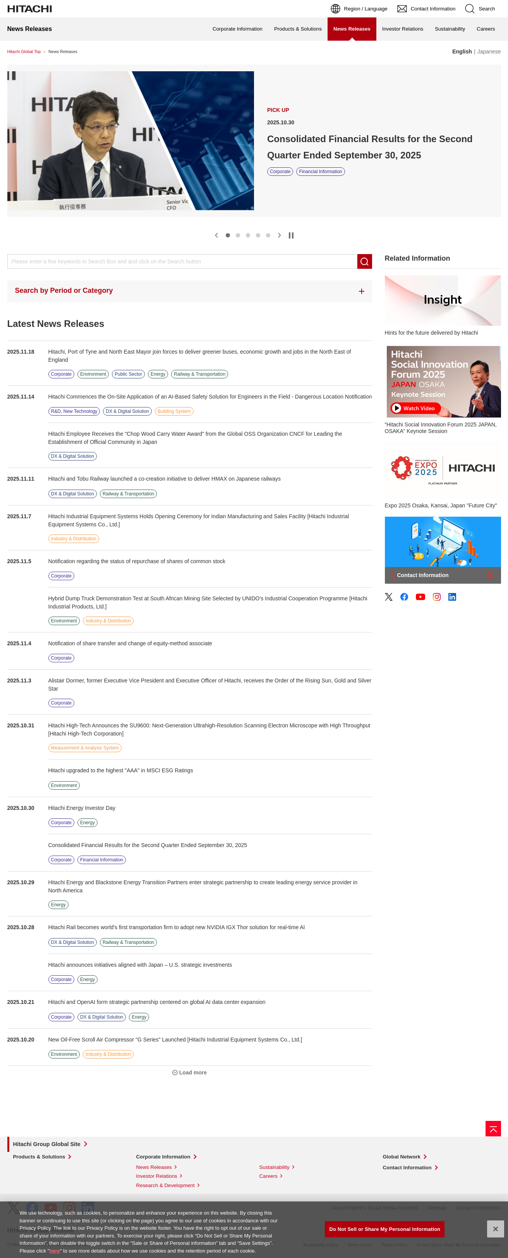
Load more (193, 1072)
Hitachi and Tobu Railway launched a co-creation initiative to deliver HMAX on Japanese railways (164, 479)
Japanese (489, 51)
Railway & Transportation (199, 374)
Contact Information (407, 1167)
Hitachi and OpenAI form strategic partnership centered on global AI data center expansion (157, 1002)
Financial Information (320, 171)
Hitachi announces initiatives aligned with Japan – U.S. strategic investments (140, 965)
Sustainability (450, 29)
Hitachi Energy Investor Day (82, 808)
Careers (486, 29)
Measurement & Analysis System (85, 748)
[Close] (495, 1232)
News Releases (154, 1167)
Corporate (280, 171)
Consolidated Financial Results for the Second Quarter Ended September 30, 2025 (370, 147)
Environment (93, 374)
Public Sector (128, 374)
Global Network (401, 1157)
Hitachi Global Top (24, 51)
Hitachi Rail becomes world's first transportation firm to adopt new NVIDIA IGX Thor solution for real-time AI (176, 927)
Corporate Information (238, 29)
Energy (158, 374)
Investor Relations (402, 29)
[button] (216, 235)
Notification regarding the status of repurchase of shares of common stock (137, 561)
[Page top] (493, 1128)
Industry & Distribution (73, 538)
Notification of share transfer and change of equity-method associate (130, 643)
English (462, 51)
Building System (174, 411)
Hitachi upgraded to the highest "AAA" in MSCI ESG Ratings (120, 770)
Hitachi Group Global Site (47, 1144)
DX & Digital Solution (127, 411)
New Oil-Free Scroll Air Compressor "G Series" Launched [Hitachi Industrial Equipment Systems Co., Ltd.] (175, 1039)
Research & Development (165, 1185)
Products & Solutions (298, 29)
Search (364, 261)
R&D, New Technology (74, 411)
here (54, 1253)
